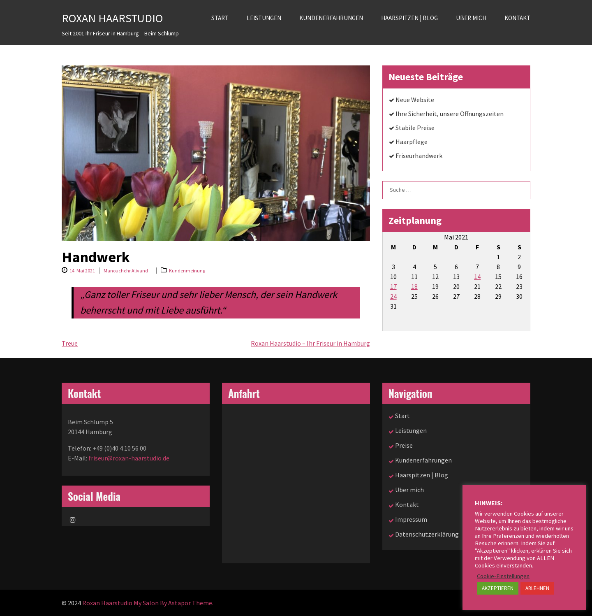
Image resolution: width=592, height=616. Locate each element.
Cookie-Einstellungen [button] (503, 576)
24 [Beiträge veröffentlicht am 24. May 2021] (393, 296)
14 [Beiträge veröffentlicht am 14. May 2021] (477, 276)
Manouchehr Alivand (126, 270)
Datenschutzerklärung (427, 534)
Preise (404, 445)
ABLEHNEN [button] (537, 588)
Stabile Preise (415, 127)
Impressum (411, 519)
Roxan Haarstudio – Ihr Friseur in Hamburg (310, 343)
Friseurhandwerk (418, 155)
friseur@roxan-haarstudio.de (128, 458)
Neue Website (414, 99)
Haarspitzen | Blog (409, 18)
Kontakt (517, 18)
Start (220, 18)
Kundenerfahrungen (331, 18)
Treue (70, 343)
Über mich (471, 18)
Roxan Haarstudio (112, 18)
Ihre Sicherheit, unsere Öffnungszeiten (449, 113)
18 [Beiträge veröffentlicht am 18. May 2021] (414, 286)
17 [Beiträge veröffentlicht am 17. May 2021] (393, 286)
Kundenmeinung (187, 270)
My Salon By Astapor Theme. (173, 603)
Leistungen (264, 18)
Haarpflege (411, 141)
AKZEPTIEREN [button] (497, 588)
